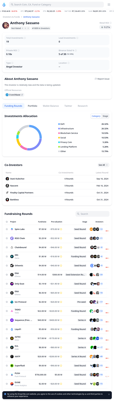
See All (103, 165)
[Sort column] (21, 222)
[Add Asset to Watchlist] (7, 229)
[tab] (96, 116)
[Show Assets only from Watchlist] (7, 222)
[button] (57, 11)
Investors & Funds (11, 16)
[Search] (92, 214)
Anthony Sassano (31, 16)
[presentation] (14, 95)
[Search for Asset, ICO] (56, 4)
